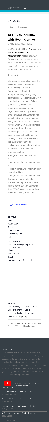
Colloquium (12, 237)
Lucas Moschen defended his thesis (17, 392)
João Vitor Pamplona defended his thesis (19, 413)
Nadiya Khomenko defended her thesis (18, 406)
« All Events (14, 21)
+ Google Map (21, 317)
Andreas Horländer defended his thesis (18, 399)
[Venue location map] (24, 282)
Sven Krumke (29, 49)
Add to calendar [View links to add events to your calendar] (21, 205)
